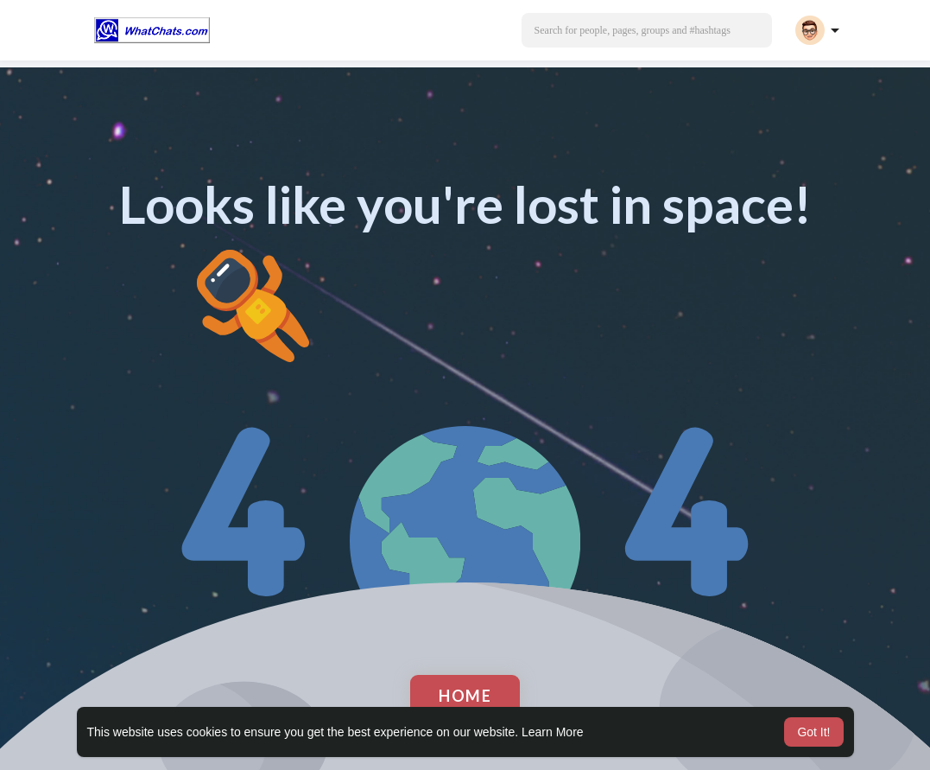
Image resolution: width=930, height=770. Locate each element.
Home (465, 695)
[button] (647, 30)
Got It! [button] (813, 732)
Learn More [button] (553, 732)
